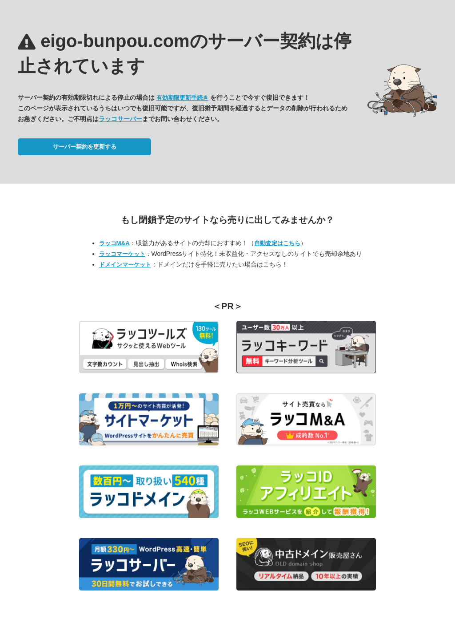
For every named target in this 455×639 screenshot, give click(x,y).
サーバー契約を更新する (84, 146)
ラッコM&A (114, 243)
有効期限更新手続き (182, 97)
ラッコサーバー (120, 118)
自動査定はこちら (277, 243)
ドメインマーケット (125, 264)
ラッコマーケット (122, 254)
